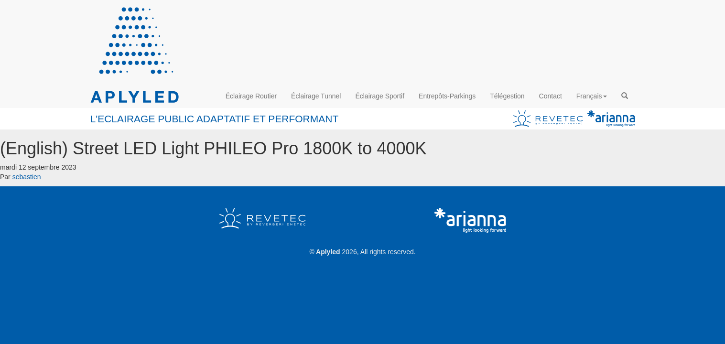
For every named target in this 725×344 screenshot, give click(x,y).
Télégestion (507, 96)
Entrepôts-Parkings (447, 96)
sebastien (26, 177)
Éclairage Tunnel (316, 96)
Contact (550, 96)
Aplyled (328, 252)
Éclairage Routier (251, 96)
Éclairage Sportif (379, 96)
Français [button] (591, 96)
